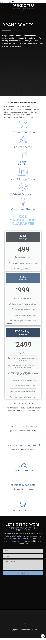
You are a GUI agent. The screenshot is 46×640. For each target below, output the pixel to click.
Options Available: (23, 403)
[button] (23, 10)
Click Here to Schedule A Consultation (23, 529)
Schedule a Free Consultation (15, 539)
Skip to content (7, 2)
